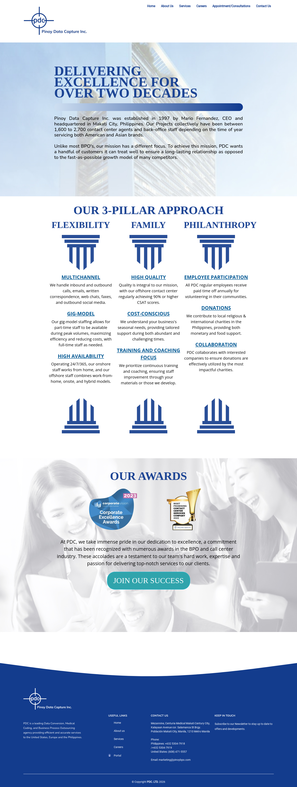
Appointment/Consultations (231, 6)
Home (151, 6)
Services (185, 6)
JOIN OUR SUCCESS (148, 580)
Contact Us (263, 6)
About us (119, 730)
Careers (201, 6)
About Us (167, 6)
